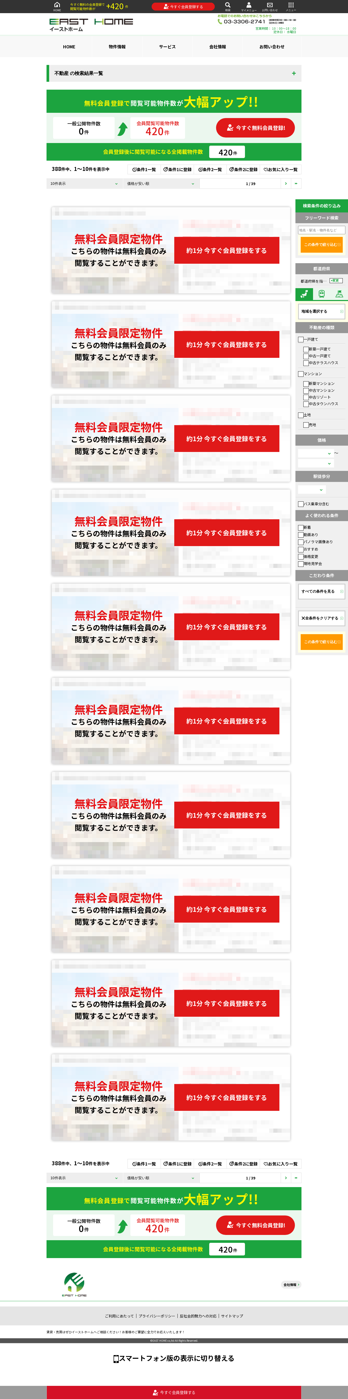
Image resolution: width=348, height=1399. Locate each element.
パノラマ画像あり (315, 541)
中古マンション (319, 390)
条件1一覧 (144, 169)
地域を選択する (314, 311)
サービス (167, 46)
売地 (309, 424)
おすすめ (308, 549)
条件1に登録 (177, 169)
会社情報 (217, 46)
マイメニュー (248, 6)
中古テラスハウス (320, 362)
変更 (335, 280)
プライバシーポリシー (157, 1316)
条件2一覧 (210, 169)
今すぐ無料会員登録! (256, 127)
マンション (310, 373)
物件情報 (117, 46)
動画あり (308, 534)
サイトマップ (232, 1316)
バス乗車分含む (313, 503)
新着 (304, 527)
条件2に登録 (243, 169)
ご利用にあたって (119, 1316)
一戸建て (308, 339)
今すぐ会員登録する (183, 6)
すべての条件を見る (318, 591)
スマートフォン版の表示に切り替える (176, 1358)
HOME (57, 6)
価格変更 (308, 556)
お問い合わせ (269, 6)
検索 (227, 6)
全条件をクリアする (319, 618)
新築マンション (319, 383)
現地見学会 (310, 563)
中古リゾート (317, 397)
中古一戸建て (317, 355)
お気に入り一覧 (281, 169)
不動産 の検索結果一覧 (78, 73)
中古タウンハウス (320, 403)
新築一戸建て (317, 349)
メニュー (290, 6)
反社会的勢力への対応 (198, 1316)
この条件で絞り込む (320, 244)
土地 (304, 414)
